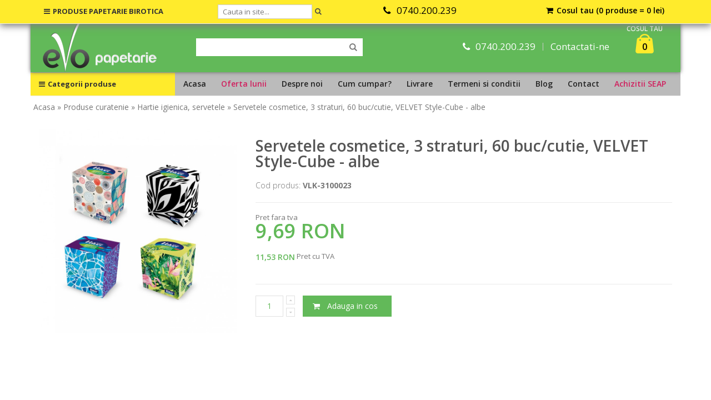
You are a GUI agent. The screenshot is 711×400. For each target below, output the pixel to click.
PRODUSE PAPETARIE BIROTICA (103, 11)
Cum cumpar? (365, 83)
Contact (583, 83)
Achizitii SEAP (640, 83)
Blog (544, 83)
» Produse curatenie (93, 107)
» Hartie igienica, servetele (178, 107)
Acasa (194, 83)
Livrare (420, 83)
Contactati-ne (579, 46)
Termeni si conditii (484, 83)
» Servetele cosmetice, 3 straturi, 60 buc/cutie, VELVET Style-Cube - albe (356, 107)
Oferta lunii (244, 83)
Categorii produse (77, 84)
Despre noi (302, 83)
